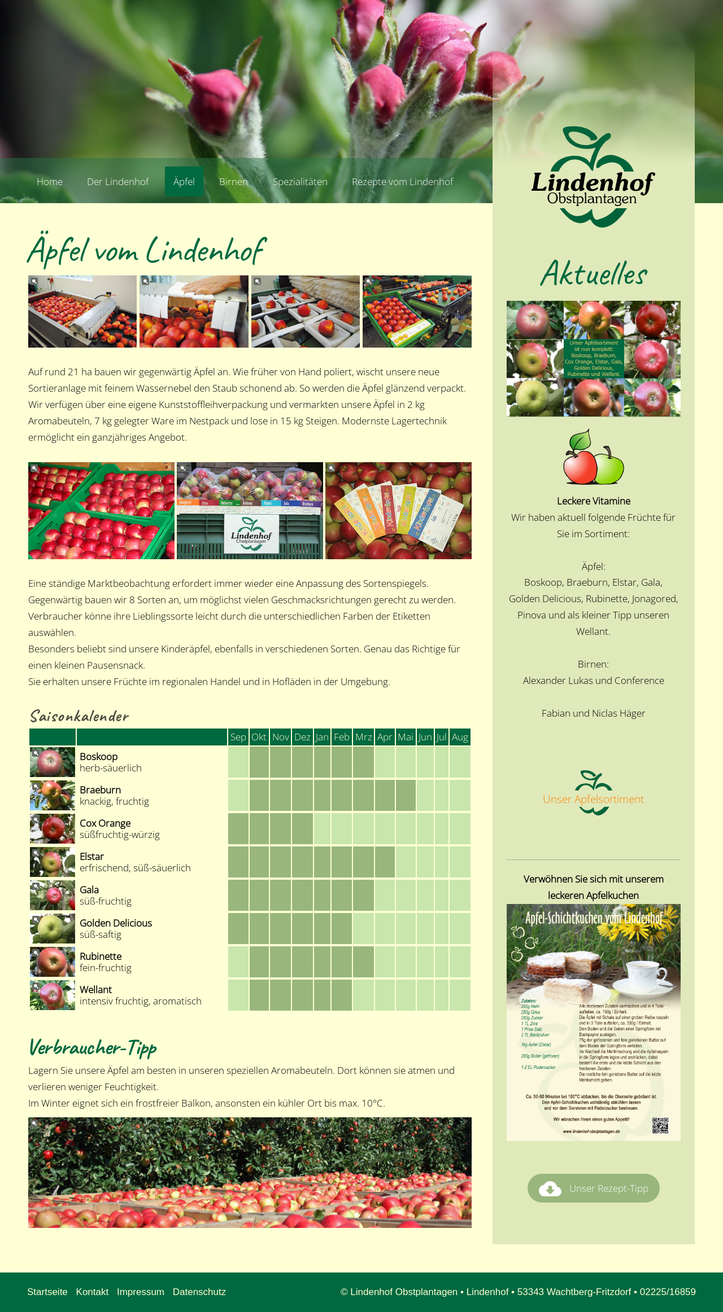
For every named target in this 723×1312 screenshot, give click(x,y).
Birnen (233, 181)
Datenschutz (200, 1292)
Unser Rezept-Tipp (593, 1188)
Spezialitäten (300, 181)
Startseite (47, 1292)
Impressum (140, 1292)
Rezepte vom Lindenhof (402, 181)
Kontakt (92, 1292)
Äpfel (184, 181)
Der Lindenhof (118, 181)
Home (50, 181)
